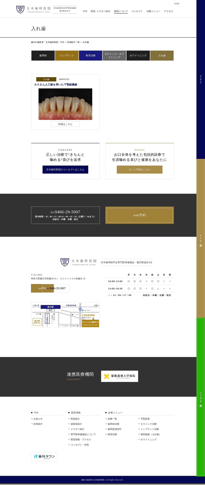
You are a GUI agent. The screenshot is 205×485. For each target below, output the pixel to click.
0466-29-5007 (83, 289)
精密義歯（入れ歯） (151, 435)
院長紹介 (75, 419)
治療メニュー (154, 11)
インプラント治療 (150, 429)
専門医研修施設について (83, 435)
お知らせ (38, 419)
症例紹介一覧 (76, 42)
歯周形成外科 (114, 429)
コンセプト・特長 (80, 445)
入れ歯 (162, 55)
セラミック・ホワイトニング (114, 55)
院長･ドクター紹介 (101, 11)
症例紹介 (38, 424)
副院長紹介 (76, 424)
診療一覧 (112, 419)
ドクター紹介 (77, 429)
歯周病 (43, 55)
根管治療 (91, 55)
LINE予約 (200, 397)
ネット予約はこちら (139, 170)
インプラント (67, 55)
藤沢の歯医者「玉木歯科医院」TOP (49, 42)
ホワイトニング (138, 55)
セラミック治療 (149, 424)
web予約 (139, 216)
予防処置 (145, 419)
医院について (121, 11)
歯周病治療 (113, 424)
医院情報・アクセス (81, 440)
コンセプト (138, 11)
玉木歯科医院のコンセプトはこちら (65, 170)
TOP (86, 11)
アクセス (169, 11)
